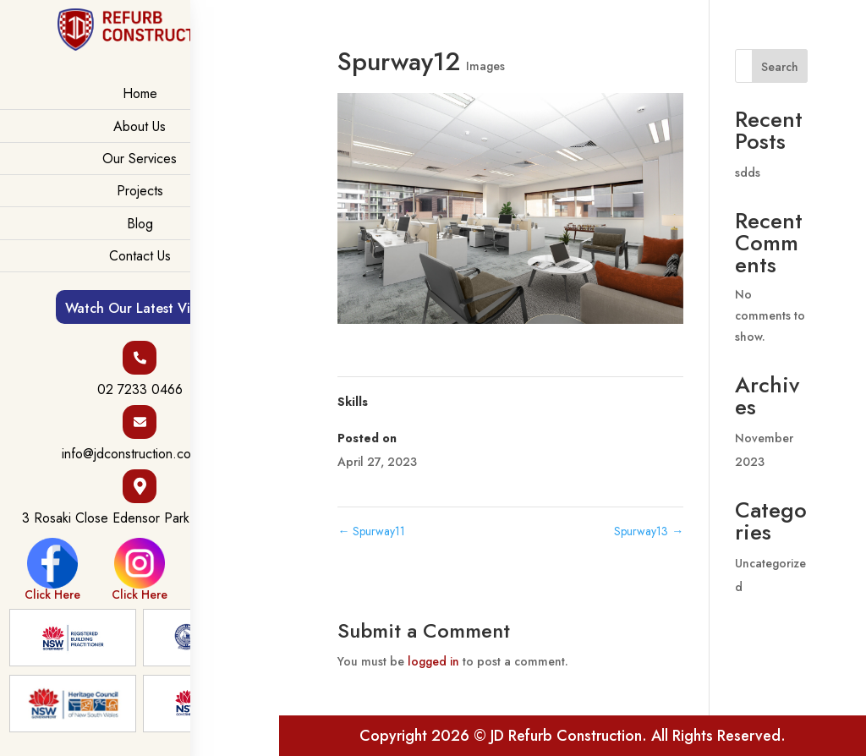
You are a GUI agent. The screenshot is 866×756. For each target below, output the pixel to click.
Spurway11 (371, 531)
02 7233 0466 (140, 390)
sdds (747, 172)
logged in (433, 661)
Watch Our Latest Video (140, 308)
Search (779, 66)
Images (485, 66)
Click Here (52, 569)
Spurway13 (648, 531)
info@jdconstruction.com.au (140, 454)
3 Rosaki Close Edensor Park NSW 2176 (140, 518)
